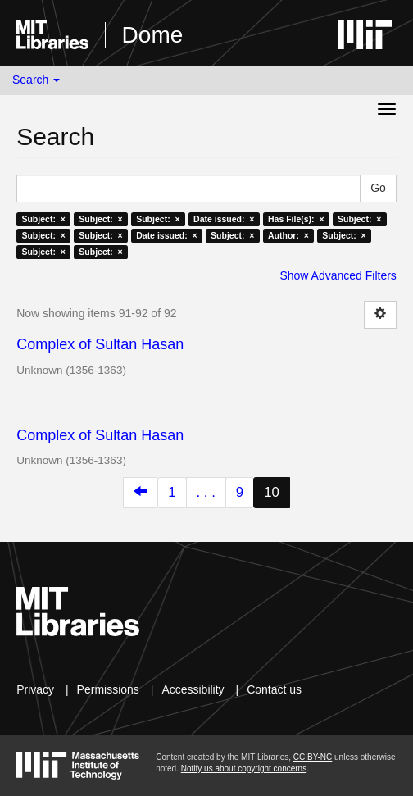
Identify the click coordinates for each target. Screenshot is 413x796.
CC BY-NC (312, 757)
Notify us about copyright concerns (243, 768)
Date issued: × (223, 219)
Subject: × (43, 219)
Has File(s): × (296, 219)
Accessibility (192, 689)
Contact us (274, 689)
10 (271, 492)
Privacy (35, 689)
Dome (153, 35)
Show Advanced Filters (337, 275)
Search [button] (36, 79)
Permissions (108, 689)
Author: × (288, 235)
